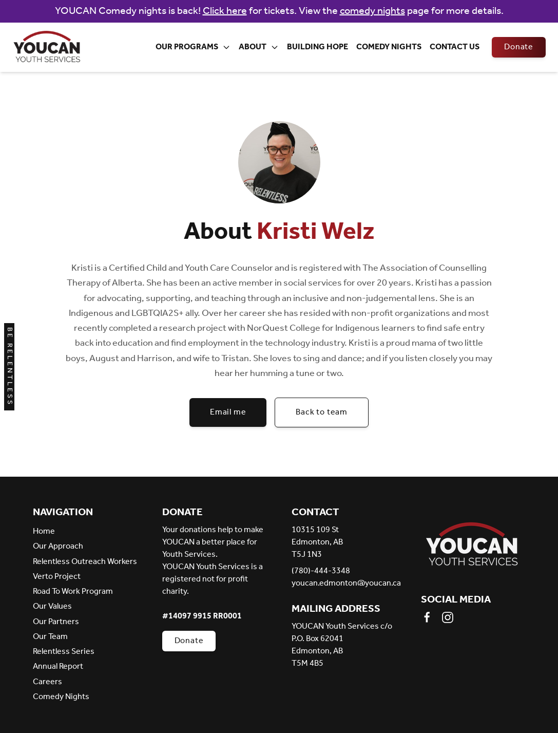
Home (44, 531)
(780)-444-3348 (321, 571)
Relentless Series (63, 652)
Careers (47, 682)
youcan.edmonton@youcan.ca (344, 583)
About (259, 47)
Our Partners (56, 622)
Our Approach (58, 546)
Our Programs (193, 47)
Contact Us (454, 47)
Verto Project (57, 577)
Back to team (322, 412)
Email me (228, 412)
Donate (518, 47)
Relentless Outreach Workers (85, 562)
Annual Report (58, 666)
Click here (225, 11)
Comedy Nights (388, 47)
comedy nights (372, 11)
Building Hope (317, 47)
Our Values (52, 606)
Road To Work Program (73, 591)
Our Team (50, 637)
